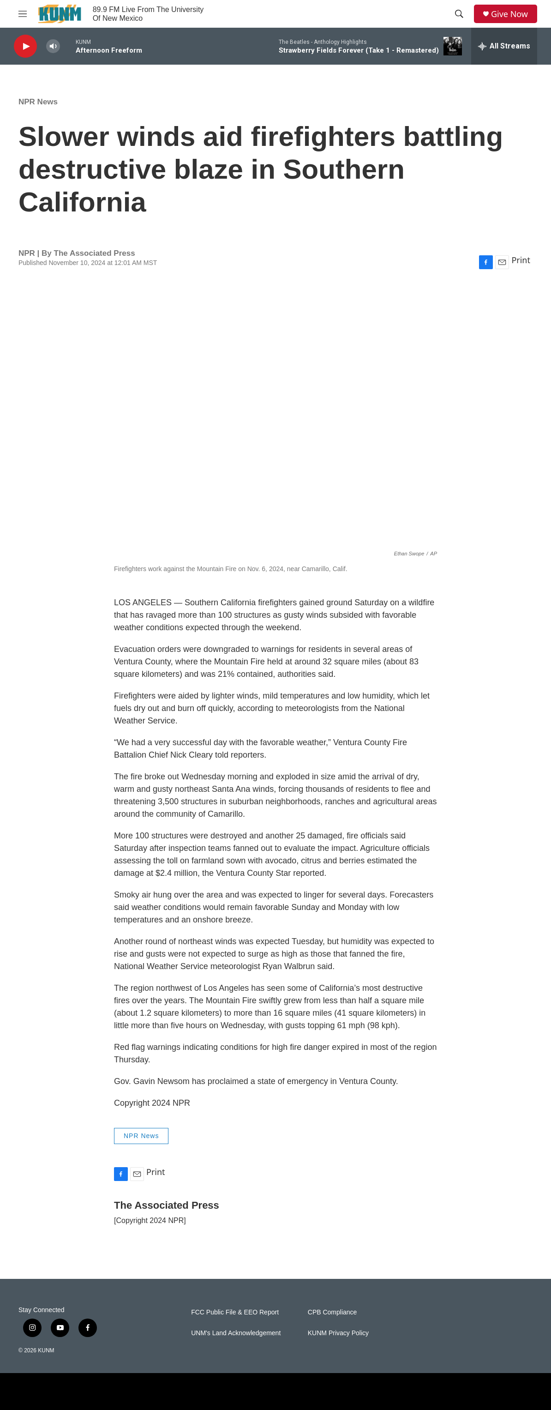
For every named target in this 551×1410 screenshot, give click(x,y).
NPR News (38, 101)
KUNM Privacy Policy (338, 1333)
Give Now (509, 14)
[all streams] (504, 46)
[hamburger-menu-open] (22, 14)
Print (520, 259)
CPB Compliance (332, 1312)
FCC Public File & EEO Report (235, 1312)
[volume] (53, 46)
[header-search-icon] (459, 14)
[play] (25, 46)
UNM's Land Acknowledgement (236, 1333)
